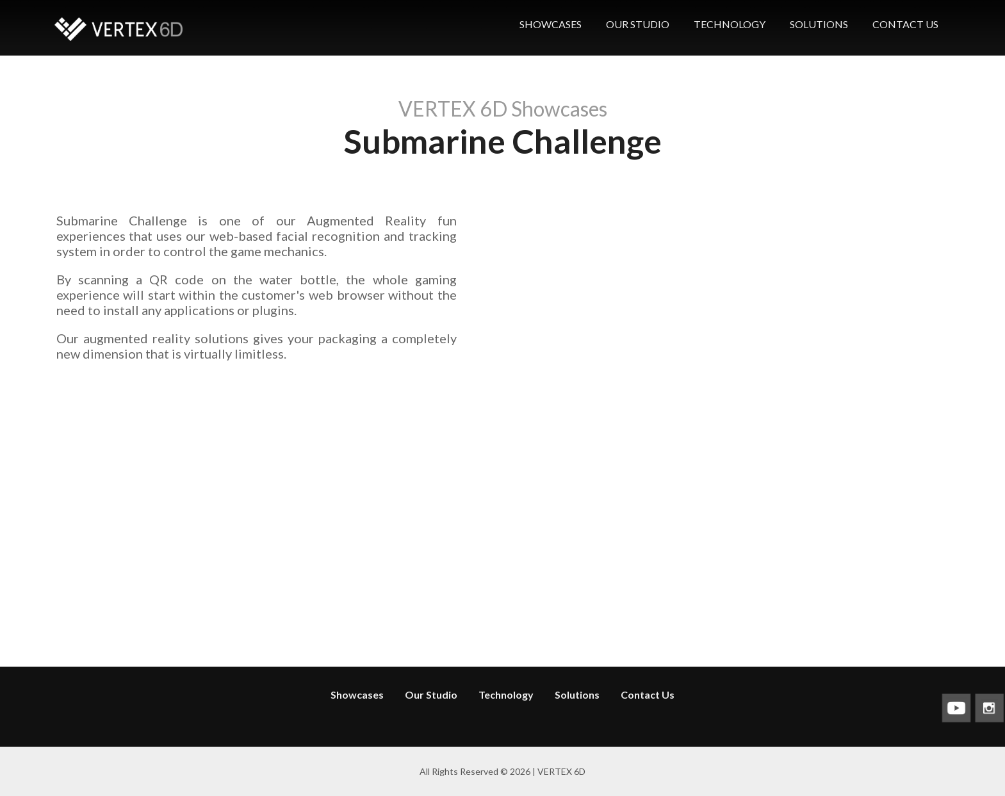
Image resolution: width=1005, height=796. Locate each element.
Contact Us (647, 694)
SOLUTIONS (819, 24)
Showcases (357, 694)
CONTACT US (905, 24)
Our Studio (431, 694)
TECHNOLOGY (729, 24)
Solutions (577, 694)
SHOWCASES (550, 24)
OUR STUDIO (637, 24)
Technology (506, 694)
